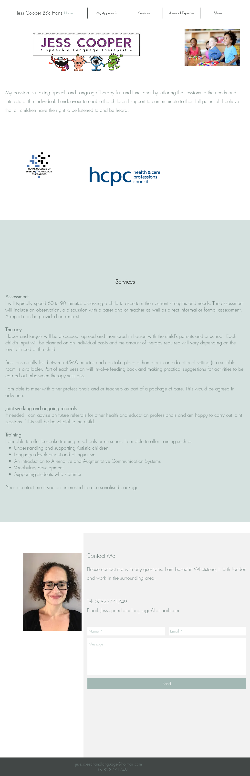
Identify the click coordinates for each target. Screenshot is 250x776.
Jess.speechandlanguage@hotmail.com (140, 610)
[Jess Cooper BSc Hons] (39, 13)
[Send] (166, 683)
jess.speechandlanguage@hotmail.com (108, 764)
